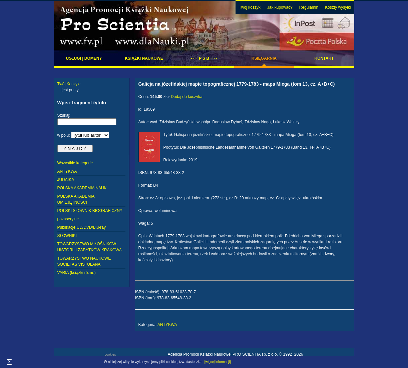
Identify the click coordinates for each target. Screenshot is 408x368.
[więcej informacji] (218, 362)
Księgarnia (264, 58)
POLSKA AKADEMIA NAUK (82, 188)
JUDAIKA (65, 179)
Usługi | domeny (84, 58)
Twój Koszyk (68, 84)
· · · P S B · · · (204, 58)
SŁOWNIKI (67, 235)
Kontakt (324, 58)
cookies (110, 354)
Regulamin (308, 7)
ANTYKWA (67, 171)
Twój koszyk (250, 7)
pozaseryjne (68, 219)
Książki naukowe (144, 58)
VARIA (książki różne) (76, 272)
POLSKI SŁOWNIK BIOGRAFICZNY (89, 210)
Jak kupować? (280, 7)
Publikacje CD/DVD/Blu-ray (81, 227)
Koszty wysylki (338, 7)
